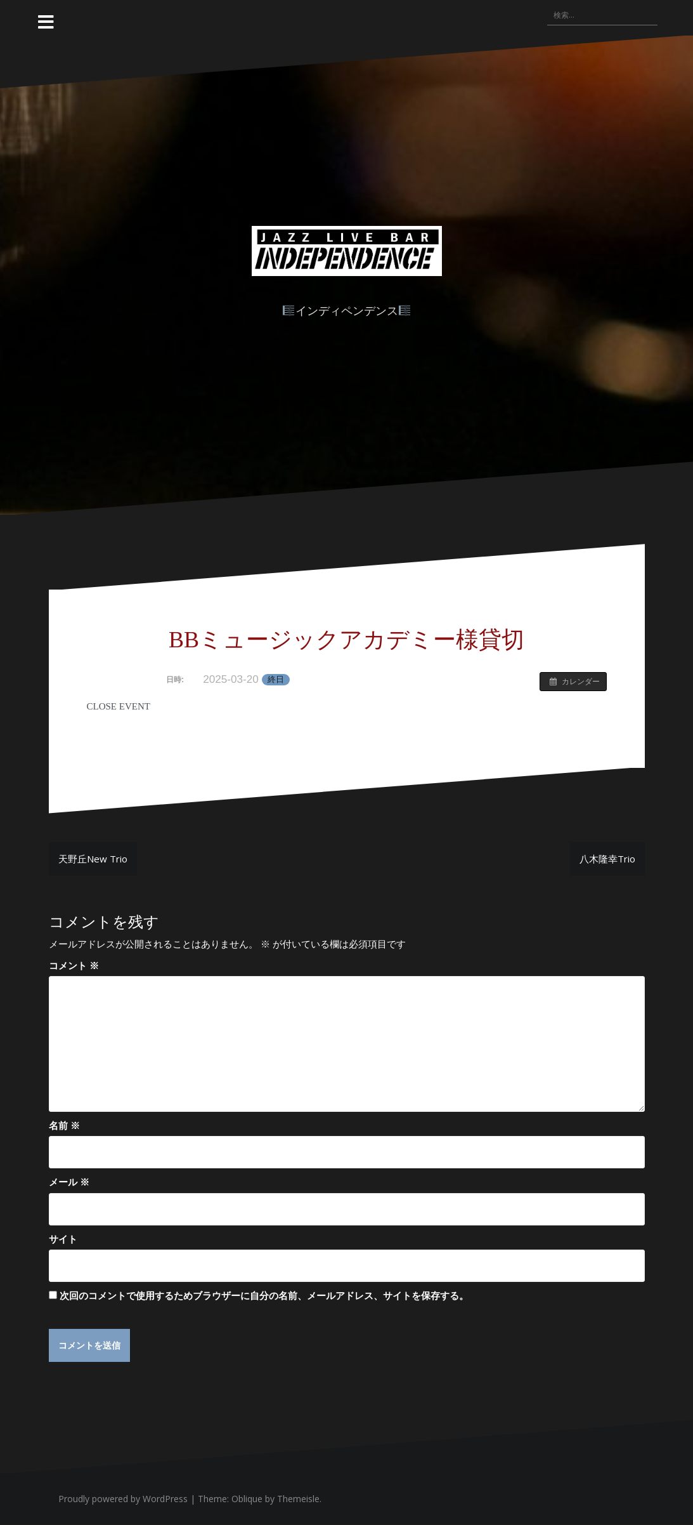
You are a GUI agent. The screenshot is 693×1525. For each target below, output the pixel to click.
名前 (64, 1125)
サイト (63, 1238)
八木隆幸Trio (607, 858)
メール (69, 1181)
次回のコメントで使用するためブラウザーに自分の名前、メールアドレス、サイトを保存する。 (264, 1295)
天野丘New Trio (92, 858)
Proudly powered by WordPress (123, 1499)
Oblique (246, 1499)
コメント (74, 965)
